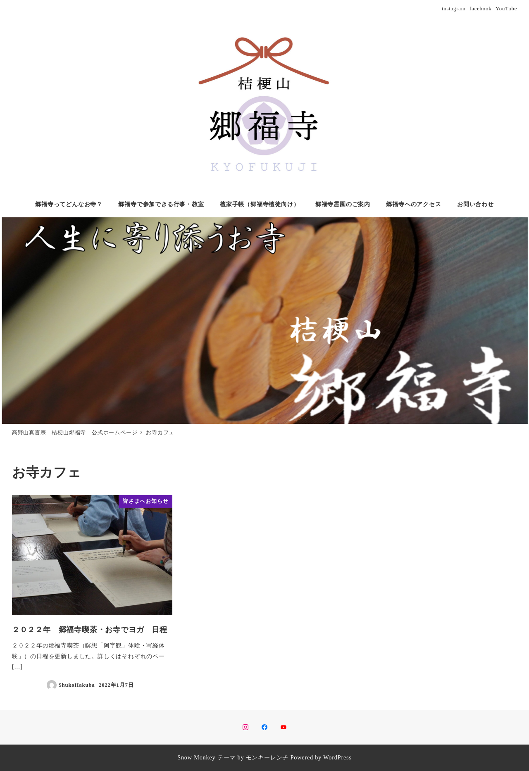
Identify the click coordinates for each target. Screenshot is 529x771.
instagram (454, 9)
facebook (480, 9)
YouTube (506, 9)
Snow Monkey (196, 757)
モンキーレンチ (267, 757)
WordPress (337, 757)
